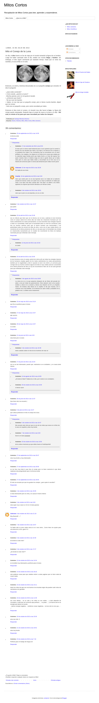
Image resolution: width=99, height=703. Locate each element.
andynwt (46, 698)
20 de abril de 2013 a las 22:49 (26, 215)
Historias (18, 120)
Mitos (22, 120)
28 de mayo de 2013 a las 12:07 (26, 324)
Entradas (70, 49)
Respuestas (15, 142)
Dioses (14, 120)
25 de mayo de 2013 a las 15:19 (26, 301)
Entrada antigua (55, 680)
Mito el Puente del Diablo (82, 72)
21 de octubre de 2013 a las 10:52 (27, 628)
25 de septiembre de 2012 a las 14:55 (28, 133)
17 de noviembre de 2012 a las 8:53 (32, 146)
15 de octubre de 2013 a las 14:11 (27, 585)
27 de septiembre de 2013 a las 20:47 (28, 455)
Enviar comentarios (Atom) (21, 683)
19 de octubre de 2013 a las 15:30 (27, 616)
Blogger (64, 698)
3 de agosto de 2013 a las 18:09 (31, 278)
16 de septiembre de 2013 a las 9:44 (31, 176)
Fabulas (69, 61)
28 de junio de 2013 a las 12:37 (26, 398)
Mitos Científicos (72, 29)
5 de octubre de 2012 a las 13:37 (26, 204)
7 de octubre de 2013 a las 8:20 (31, 433)
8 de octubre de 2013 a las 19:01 (31, 190)
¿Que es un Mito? (21, 18)
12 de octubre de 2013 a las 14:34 (27, 560)
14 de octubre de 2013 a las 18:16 (27, 571)
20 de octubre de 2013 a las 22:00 (32, 385)
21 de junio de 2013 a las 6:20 (25, 335)
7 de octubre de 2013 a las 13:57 (26, 524)
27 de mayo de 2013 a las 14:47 (26, 313)
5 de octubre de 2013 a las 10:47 (31, 422)
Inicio (34, 680)
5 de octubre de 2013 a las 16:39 (31, 348)
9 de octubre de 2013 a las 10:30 (26, 538)
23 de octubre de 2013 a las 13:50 (32, 441)
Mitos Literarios (36, 120)
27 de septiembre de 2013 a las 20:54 (28, 479)
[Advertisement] (33, 33)
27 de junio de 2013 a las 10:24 (26, 362)
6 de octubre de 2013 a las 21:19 (26, 513)
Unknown (18, 167)
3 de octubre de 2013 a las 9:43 (26, 502)
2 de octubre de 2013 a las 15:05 (26, 491)
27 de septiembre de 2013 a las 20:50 (28, 466)
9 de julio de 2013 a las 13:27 (25, 410)
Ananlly (17, 176)
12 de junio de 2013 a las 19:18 (31, 243)
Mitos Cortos (15, 5)
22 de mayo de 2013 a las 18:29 (31, 167)
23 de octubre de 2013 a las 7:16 (26, 639)
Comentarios (71, 52)
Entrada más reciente (12, 680)
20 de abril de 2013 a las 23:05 (26, 256)
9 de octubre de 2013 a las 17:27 (26, 549)
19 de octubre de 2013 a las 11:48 (27, 598)
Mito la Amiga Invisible (81, 92)
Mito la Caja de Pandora (82, 82)
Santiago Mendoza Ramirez (21, 118)
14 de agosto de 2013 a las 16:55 (31, 376)
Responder (13, 138)
